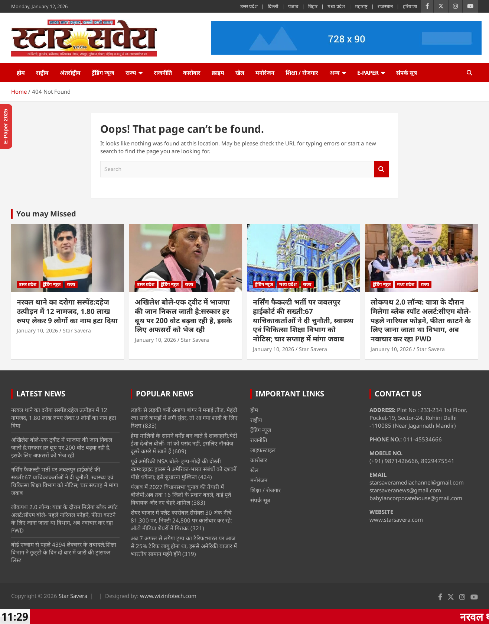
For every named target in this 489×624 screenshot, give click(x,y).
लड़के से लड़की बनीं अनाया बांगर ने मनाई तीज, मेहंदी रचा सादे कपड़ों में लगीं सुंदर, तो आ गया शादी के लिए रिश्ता (184, 417)
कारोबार (192, 72)
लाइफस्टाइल (263, 450)
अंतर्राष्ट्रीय (70, 72)
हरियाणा (410, 6)
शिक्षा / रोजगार (302, 72)
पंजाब (293, 6)
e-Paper (368, 72)
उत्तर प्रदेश (249, 6)
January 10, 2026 (37, 330)
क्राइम (218, 72)
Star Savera (77, 330)
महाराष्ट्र (361, 6)
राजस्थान (385, 6)
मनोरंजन (264, 72)
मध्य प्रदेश (336, 6)
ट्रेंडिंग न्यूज (103, 72)
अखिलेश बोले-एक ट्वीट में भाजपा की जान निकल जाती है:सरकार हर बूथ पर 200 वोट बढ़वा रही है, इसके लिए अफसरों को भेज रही (183, 315)
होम (21, 72)
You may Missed (46, 214)
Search (381, 169)
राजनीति (163, 72)
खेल (239, 72)
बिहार (312, 6)
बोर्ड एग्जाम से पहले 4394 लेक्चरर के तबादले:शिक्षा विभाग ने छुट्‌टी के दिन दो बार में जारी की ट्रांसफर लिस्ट (63, 552)
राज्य (130, 72)
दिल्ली (273, 6)
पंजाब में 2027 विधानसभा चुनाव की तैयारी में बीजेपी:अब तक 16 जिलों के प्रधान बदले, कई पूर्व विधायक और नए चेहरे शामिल (181, 494)
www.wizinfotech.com (168, 595)
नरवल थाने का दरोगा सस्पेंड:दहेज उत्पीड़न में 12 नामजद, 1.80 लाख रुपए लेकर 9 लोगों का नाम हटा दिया (67, 311)
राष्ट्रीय (42, 72)
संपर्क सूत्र (406, 72)
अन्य (334, 72)
